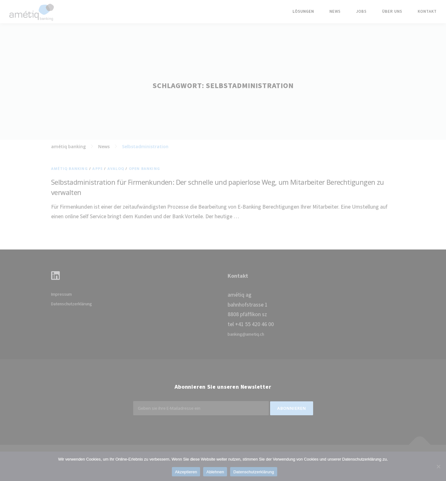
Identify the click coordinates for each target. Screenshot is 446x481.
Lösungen (303, 11)
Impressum (61, 294)
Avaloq (115, 168)
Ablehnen (215, 472)
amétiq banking (69, 168)
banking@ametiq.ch (246, 334)
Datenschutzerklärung (71, 304)
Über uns (392, 11)
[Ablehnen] (438, 466)
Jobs (361, 11)
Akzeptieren (186, 472)
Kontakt (427, 11)
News (335, 11)
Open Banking (144, 168)
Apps (97, 168)
